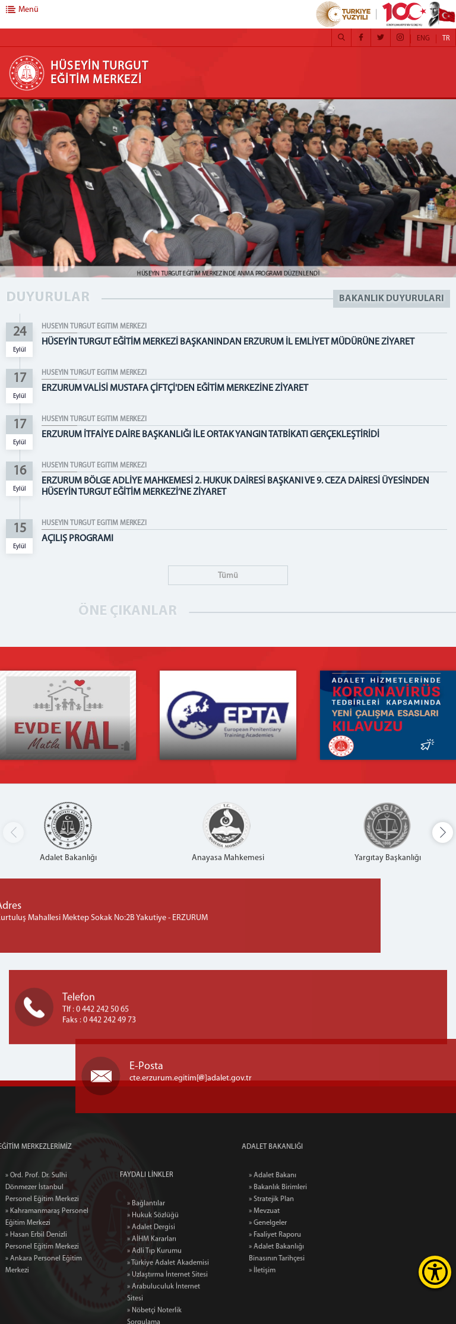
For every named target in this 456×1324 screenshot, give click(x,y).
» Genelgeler (301, 1223)
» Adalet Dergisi (151, 1294)
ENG (423, 38)
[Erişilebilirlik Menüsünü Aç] (435, 1272)
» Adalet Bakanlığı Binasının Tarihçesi (310, 1252)
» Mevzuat (297, 1211)
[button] (442, 832)
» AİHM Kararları (151, 1306)
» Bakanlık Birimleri (311, 1187)
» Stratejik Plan (304, 1199)
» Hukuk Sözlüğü (153, 1283)
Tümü (228, 575)
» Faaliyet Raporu (308, 1234)
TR (445, 38)
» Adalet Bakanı (306, 1175)
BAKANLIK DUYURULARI (391, 299)
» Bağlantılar (146, 1271)
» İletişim (295, 1270)
